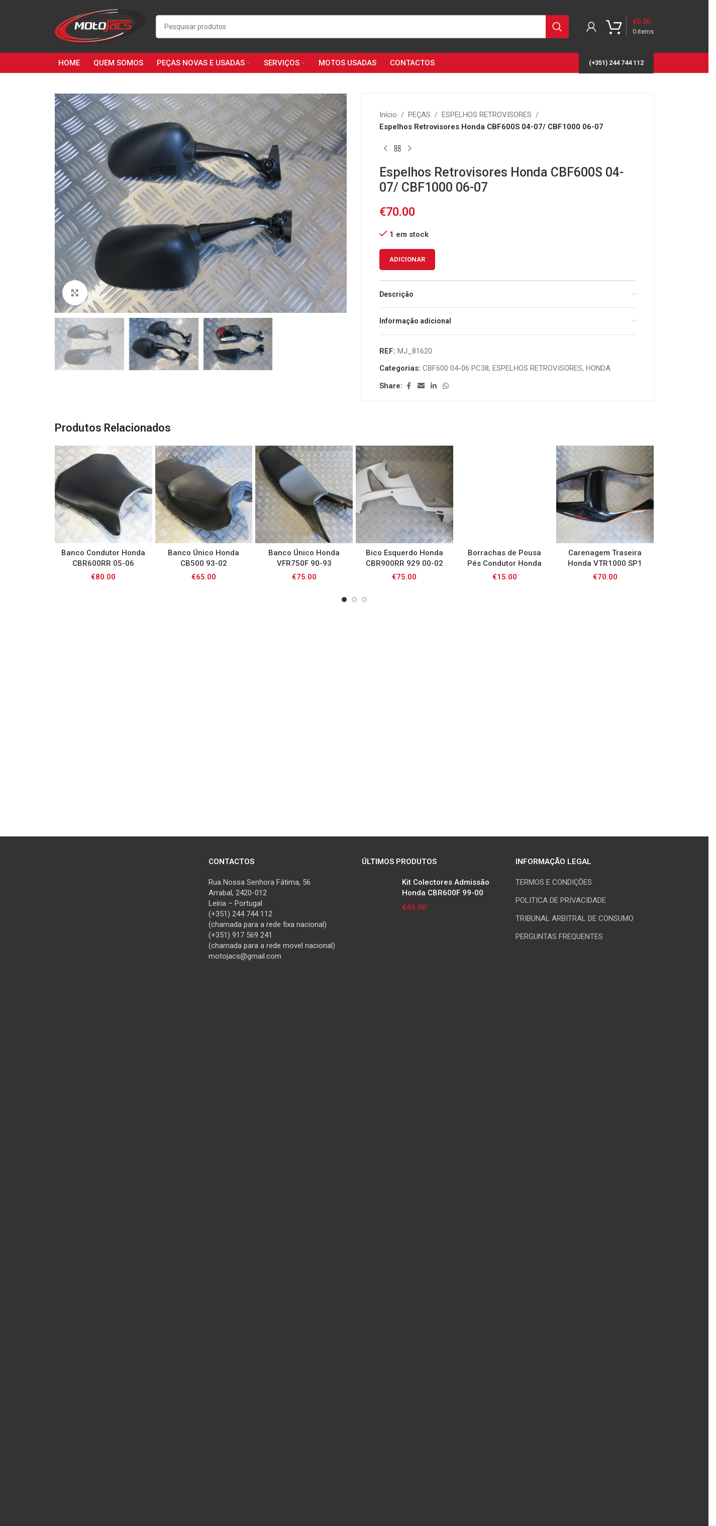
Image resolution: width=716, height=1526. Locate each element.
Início (388, 114)
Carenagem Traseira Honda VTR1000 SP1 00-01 (605, 1235)
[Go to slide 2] (354, 1271)
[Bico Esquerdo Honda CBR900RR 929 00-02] (404, 1167)
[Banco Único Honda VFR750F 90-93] (304, 1167)
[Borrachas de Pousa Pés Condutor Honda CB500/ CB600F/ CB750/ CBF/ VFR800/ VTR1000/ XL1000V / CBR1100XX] (505, 1167)
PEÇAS (419, 114)
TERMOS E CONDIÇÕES (554, 1339)
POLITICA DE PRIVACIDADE (561, 1358)
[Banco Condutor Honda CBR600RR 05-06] (103, 1167)
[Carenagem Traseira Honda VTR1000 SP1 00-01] (605, 1167)
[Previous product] (385, 149)
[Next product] (409, 149)
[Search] (362, 26)
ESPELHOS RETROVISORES (487, 114)
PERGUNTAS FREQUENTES (559, 1394)
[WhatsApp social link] (446, 386)
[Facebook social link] (408, 386)
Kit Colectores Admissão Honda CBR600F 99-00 (445, 1345)
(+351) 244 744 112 (616, 62)
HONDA (598, 368)
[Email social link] (421, 386)
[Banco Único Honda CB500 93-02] (204, 1167)
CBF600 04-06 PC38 (456, 368)
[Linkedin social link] (434, 386)
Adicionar (407, 259)
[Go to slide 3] (364, 1271)
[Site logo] (100, 25)
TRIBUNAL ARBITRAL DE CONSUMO (575, 1376)
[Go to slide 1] (344, 1271)
